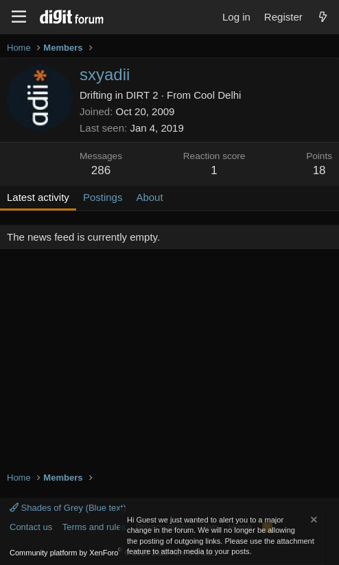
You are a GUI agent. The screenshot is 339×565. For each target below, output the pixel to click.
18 (319, 170)
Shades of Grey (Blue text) (68, 508)
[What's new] (322, 16)
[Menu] (19, 17)
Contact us (31, 527)
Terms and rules (94, 527)
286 (100, 170)
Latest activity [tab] (38, 197)
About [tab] (149, 197)
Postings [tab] (103, 197)
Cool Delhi (217, 95)
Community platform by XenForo (112, 553)
